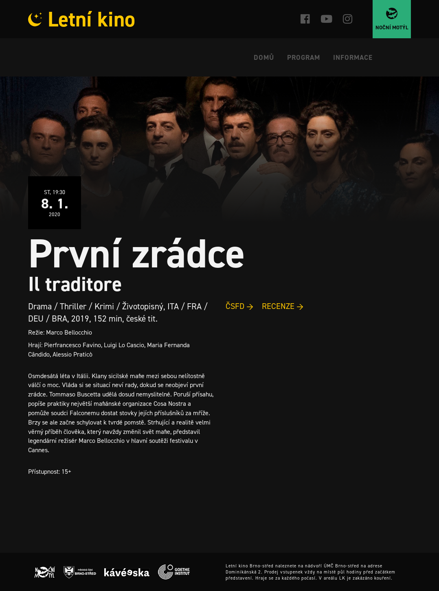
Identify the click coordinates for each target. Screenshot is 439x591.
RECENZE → (283, 306)
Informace (353, 57)
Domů (264, 57)
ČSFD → (240, 306)
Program (303, 57)
